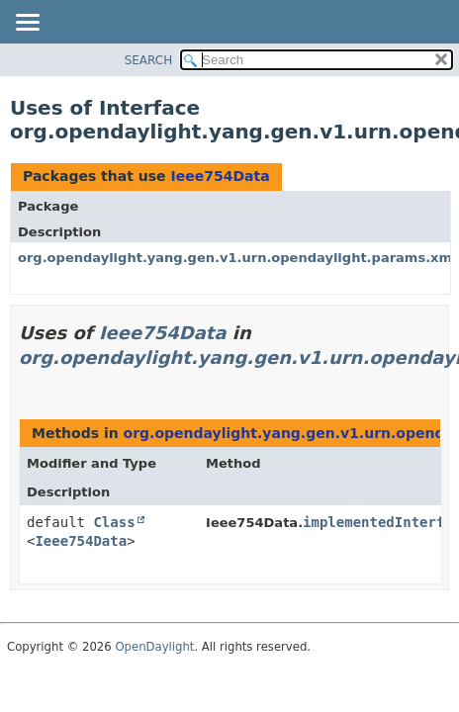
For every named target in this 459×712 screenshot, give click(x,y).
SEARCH (149, 60)
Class (114, 522)
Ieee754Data (219, 176)
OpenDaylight (154, 647)
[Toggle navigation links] (27, 24)
